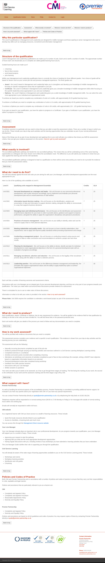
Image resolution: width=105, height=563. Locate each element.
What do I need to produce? (83, 28)
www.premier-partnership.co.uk (87, 554)
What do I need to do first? (63, 28)
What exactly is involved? (43, 28)
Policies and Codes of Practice (52, 31)
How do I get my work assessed (54, 139)
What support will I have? (31, 31)
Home (6, 17)
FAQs (41, 17)
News (33, 17)
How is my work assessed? (11, 31)
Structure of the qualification (12, 28)
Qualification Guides (19, 17)
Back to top (6, 50)
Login (62, 17)
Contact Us (52, 17)
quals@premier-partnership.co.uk (20, 518)
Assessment (28, 28)
